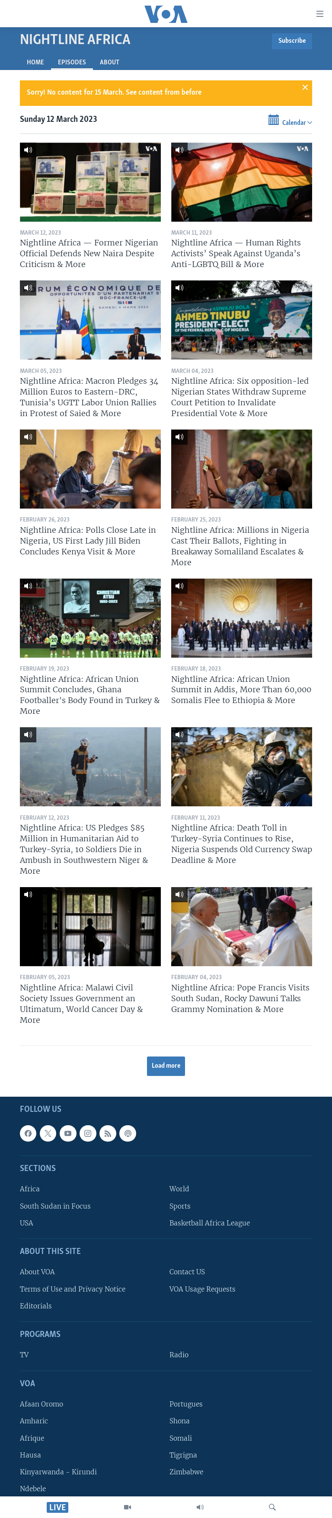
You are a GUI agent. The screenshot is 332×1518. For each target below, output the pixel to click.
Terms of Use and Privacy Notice (72, 1289)
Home (35, 62)
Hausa (30, 1455)
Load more (166, 1066)
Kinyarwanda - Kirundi (58, 1472)
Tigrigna (183, 1455)
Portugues (186, 1404)
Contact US (187, 1272)
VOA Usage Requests (202, 1289)
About (109, 62)
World (179, 1189)
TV (24, 1355)
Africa (30, 1189)
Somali (180, 1438)
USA (26, 1223)
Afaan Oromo (41, 1404)
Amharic (34, 1421)
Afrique (32, 1438)
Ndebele (33, 1489)
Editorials (36, 1306)
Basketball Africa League (209, 1223)
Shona (179, 1421)
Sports (180, 1206)
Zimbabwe (186, 1472)
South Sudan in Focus (55, 1206)
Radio (178, 1355)
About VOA (37, 1272)
